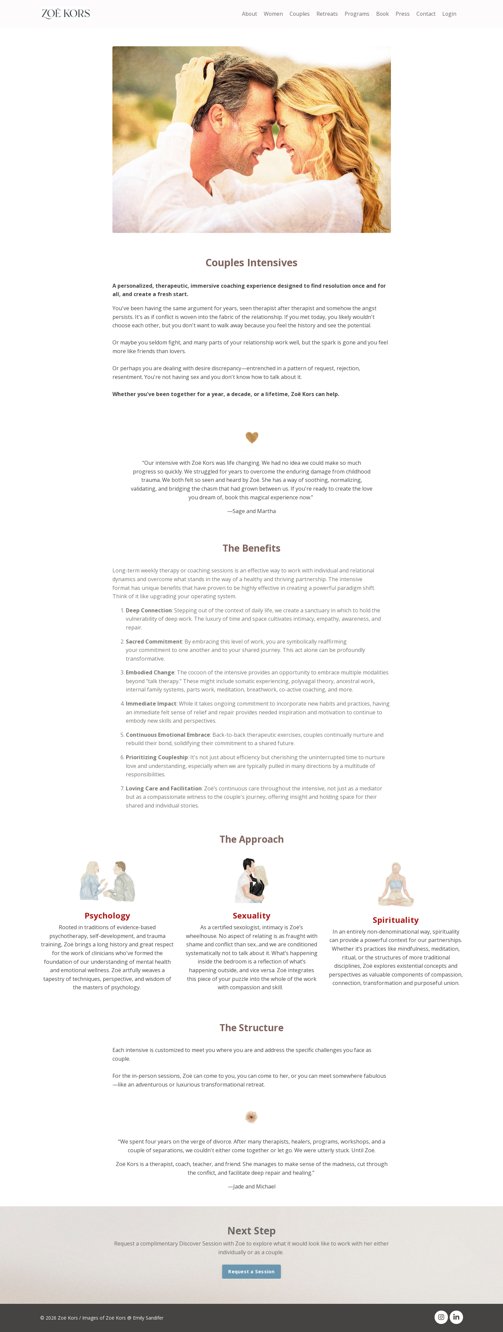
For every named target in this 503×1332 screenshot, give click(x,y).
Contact (425, 13)
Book (381, 13)
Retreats (325, 13)
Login (449, 13)
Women (271, 13)
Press (402, 13)
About (247, 13)
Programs (355, 13)
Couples (298, 13)
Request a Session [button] (251, 1271)
